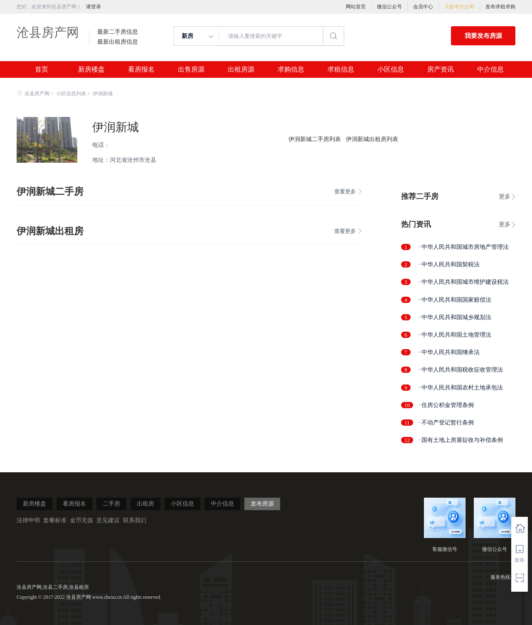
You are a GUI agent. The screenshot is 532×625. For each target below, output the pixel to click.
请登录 (93, 7)
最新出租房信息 (117, 42)
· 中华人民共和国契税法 (449, 264)
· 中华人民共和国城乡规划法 (455, 317)
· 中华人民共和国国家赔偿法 (455, 300)
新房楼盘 (91, 69)
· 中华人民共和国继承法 (449, 352)
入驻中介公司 (459, 7)
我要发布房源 (483, 35)
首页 (41, 69)
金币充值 (81, 520)
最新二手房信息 (117, 32)
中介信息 (490, 69)
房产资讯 (441, 69)
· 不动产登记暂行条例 (446, 422)
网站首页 (356, 7)
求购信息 (291, 69)
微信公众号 (389, 7)
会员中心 (423, 7)
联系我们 (134, 520)
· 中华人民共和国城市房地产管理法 (464, 247)
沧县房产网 (48, 32)
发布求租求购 (500, 7)
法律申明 (28, 520)
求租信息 (341, 69)
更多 (504, 196)
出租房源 (241, 69)
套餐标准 (54, 520)
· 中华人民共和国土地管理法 (455, 335)
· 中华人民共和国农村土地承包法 (461, 387)
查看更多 (348, 191)
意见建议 (108, 520)
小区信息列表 (71, 94)
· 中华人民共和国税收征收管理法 (461, 370)
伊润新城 (115, 127)
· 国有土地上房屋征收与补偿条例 (461, 440)
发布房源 (262, 504)
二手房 (111, 504)
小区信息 (391, 69)
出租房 (145, 504)
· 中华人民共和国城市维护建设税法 (464, 282)
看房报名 (141, 69)
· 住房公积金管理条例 (446, 405)
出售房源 (191, 69)
